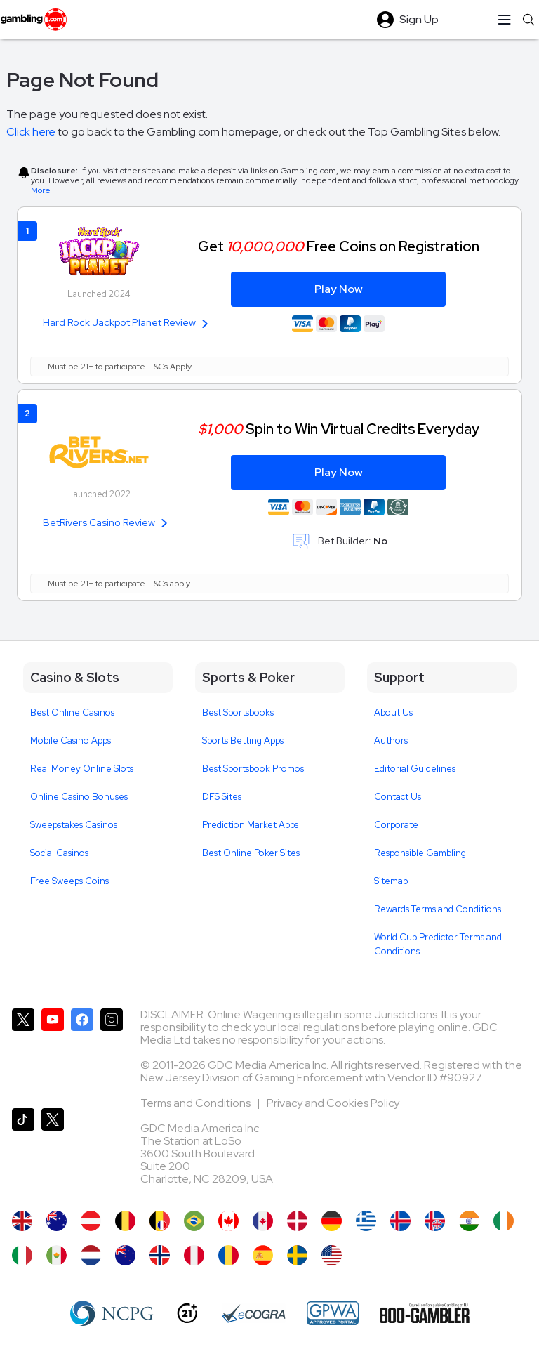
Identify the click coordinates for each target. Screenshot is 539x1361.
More (41, 190)
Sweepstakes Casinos (73, 825)
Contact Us (397, 797)
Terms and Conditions (196, 1103)
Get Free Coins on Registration (338, 246)
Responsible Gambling (420, 853)
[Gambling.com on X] (23, 1052)
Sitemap (391, 881)
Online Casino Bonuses (79, 797)
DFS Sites (221, 797)
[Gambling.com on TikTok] (23, 1152)
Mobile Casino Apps (70, 741)
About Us (393, 712)
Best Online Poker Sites (251, 853)
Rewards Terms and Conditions (437, 909)
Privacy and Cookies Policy (333, 1103)
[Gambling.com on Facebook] (82, 1052)
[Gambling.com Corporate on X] (52, 1152)
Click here (30, 131)
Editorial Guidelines (414, 769)
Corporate (396, 825)
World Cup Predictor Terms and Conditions (438, 944)
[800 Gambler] (425, 1313)
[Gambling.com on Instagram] (111, 1052)
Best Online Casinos (72, 712)
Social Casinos (59, 853)
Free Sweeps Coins (69, 881)
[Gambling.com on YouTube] (52, 1052)
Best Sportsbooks (238, 712)
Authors (391, 741)
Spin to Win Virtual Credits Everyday (338, 428)
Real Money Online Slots (81, 769)
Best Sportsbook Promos (253, 769)
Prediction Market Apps (250, 825)
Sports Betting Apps (243, 741)
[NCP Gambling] (112, 1313)
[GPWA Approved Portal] (333, 1313)
